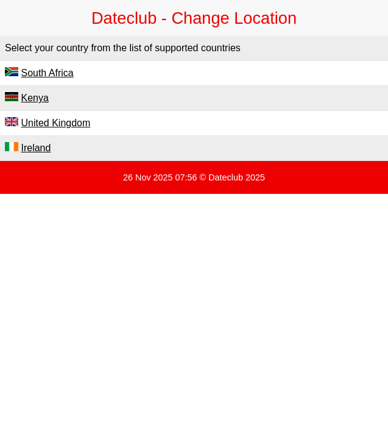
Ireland (36, 148)
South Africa (47, 73)
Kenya (34, 98)
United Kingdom (55, 123)
